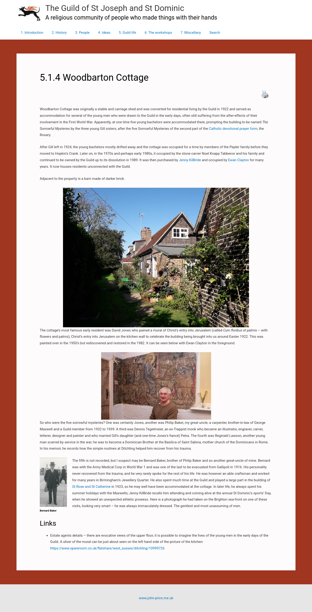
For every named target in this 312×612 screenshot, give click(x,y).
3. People (78, 32)
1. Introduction (31, 32)
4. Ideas (99, 32)
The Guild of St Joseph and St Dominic (114, 8)
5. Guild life (120, 32)
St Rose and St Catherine (91, 487)
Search (203, 32)
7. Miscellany (180, 32)
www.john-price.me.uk (156, 598)
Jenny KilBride (189, 160)
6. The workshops (150, 32)
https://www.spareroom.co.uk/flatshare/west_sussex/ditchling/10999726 (107, 548)
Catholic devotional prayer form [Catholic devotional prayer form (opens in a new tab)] (232, 129)
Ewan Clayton (238, 160)
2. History (57, 32)
